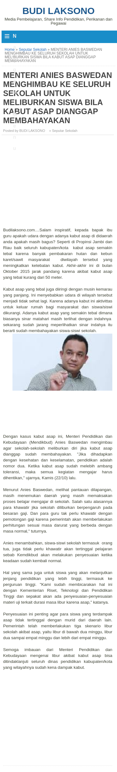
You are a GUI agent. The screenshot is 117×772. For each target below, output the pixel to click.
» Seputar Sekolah (63, 131)
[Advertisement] (58, 183)
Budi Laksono (58, 11)
